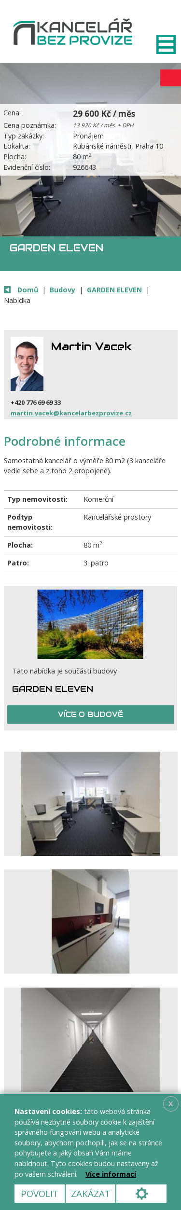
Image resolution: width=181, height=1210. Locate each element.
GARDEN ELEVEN (114, 289)
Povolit (39, 1193)
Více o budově (90, 714)
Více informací (110, 1174)
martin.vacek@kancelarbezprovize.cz (71, 413)
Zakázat (91, 1193)
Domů (27, 289)
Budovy (62, 289)
